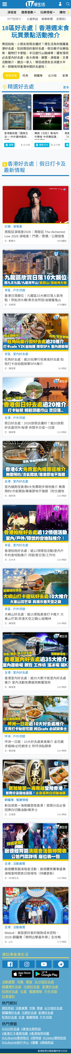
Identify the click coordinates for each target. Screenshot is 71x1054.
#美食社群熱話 (31, 1029)
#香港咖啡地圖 (39, 1033)
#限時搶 (35, 1038)
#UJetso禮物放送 (54, 1038)
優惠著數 (27, 12)
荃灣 (65, 75)
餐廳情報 (35, 991)
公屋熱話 (32, 19)
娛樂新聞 (47, 19)
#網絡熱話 (47, 1042)
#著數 (34, 1042)
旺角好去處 (10, 991)
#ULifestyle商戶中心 (15, 1042)
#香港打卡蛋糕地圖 (15, 1033)
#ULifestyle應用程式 (15, 1038)
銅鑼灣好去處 (11, 987)
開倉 (29, 982)
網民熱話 (8, 1008)
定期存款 (62, 19)
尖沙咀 (52, 75)
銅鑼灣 (38, 75)
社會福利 (8, 996)
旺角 (25, 75)
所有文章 (11, 75)
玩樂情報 (46, 12)
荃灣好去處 (50, 987)
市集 (20, 982)
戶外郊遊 (50, 991)
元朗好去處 (31, 987)
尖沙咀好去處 (44, 982)
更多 (66, 87)
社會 (23, 991)
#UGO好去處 (11, 1029)
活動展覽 (8, 982)
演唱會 (11, 12)
